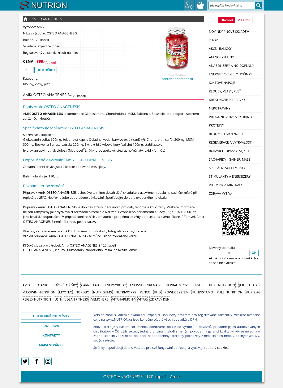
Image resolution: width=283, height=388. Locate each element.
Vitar (142, 299)
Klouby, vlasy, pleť (225, 91)
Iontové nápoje (222, 82)
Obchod (227, 20)
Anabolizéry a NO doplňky (231, 65)
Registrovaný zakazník (39, 52)
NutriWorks (126, 292)
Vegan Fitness (76, 299)
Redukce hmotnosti (226, 134)
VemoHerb (100, 299)
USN (57, 299)
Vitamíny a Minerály (226, 185)
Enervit (136, 285)
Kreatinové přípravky (227, 99)
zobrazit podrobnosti (177, 79)
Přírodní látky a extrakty (230, 116)
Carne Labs (91, 285)
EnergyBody (115, 285)
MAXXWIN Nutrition (39, 292)
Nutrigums (102, 292)
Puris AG (253, 292)
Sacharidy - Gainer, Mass (229, 159)
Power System (176, 292)
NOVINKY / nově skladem (229, 31)
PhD (157, 292)
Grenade (154, 285)
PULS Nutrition (229, 292)
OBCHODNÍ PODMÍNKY (51, 316)
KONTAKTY (51, 335)
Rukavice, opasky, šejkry (229, 151)
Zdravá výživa (220, 193)
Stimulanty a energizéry (230, 176)
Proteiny (216, 125)
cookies (222, 347)
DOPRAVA (51, 325)
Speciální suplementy (227, 168)
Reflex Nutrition (37, 299)
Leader (255, 285)
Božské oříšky (64, 285)
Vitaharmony (123, 299)
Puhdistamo (202, 292)
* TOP (213, 40)
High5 (198, 285)
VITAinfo (244, 20)
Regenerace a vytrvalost (230, 142)
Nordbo (82, 292)
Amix (40, 27)
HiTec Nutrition (221, 285)
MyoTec (65, 292)
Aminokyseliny (221, 57)
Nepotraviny (219, 108)
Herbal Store (177, 285)
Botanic (41, 285)
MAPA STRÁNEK (51, 345)
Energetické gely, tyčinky (230, 74)
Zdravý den (159, 299)
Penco (145, 292)
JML (242, 285)
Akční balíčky (220, 48)
